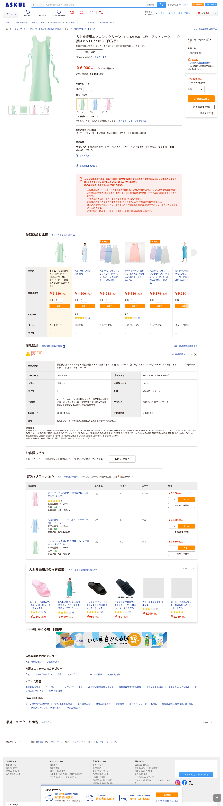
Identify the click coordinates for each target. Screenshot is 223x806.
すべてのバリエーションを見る (132, 121)
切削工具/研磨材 (103, 704)
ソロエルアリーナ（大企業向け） (148, 768)
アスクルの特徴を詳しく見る (167, 801)
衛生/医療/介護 (21, 23)
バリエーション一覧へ (68, 476)
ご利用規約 (98, 768)
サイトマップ (98, 765)
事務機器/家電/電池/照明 (130, 687)
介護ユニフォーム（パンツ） (69, 674)
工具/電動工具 (84, 704)
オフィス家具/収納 (154, 687)
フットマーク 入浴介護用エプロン (100, 23)
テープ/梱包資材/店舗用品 (37, 704)
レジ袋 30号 (98, 742)
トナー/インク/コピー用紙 (71, 687)
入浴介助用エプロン (73, 23)
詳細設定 (150, 5)
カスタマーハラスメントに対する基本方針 (68, 774)
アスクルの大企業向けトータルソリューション (152, 781)
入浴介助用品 (56, 23)
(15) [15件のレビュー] (129, 612)
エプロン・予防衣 (94, 674)
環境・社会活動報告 (58, 771)
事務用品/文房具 (33, 687)
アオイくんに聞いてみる (196, 774)
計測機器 (120, 704)
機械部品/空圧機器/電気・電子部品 (177, 704)
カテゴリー (10, 14)
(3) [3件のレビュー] (89, 317)
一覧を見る (47, 722)
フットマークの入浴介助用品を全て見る (45, 29)
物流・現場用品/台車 (63, 704)
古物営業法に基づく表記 (103, 780)
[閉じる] (182, 785)
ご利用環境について (102, 774)
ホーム (8, 23)
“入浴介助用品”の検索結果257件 (82, 570)
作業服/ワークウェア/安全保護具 (46, 707)
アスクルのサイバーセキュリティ (64, 777)
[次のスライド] (197, 593)
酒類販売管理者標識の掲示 (104, 783)
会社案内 (55, 765)
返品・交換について (14, 774)
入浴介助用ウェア (34, 661)
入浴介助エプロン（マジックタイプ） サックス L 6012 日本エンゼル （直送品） (159, 276)
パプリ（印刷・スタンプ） (145, 771)
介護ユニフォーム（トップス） (39, 674)
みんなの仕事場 (142, 774)
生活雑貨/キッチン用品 (178, 687)
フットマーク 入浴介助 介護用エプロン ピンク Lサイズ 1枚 (68, 494)
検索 (161, 5)
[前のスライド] (26, 593)
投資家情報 (55, 768)
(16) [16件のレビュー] (101, 612)
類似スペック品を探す (63, 235)
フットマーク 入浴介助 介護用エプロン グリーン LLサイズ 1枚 (68, 543)
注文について (12, 765)
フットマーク (20, 29)
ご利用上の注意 (100, 777)
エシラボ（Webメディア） (146, 777)
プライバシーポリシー (102, 771)
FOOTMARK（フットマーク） (85, 29)
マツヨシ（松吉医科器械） (199, 62)
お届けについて (13, 768)
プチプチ (114, 742)
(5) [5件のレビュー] (73, 612)
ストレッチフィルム (77, 742)
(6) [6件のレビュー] (45, 612)
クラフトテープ (56, 742)
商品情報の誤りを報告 (53, 346)
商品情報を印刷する (205, 28)
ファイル (50, 687)
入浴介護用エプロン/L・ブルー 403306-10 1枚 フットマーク (69, 521)
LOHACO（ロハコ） (143, 765)
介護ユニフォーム (39, 23)
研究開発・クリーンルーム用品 (143, 704)
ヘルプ (187, 5)
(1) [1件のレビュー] (138, 317)
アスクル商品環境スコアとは (182, 354)
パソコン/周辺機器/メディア (101, 687)
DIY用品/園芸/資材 (74, 707)
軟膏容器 (39, 742)
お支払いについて (14, 771)
